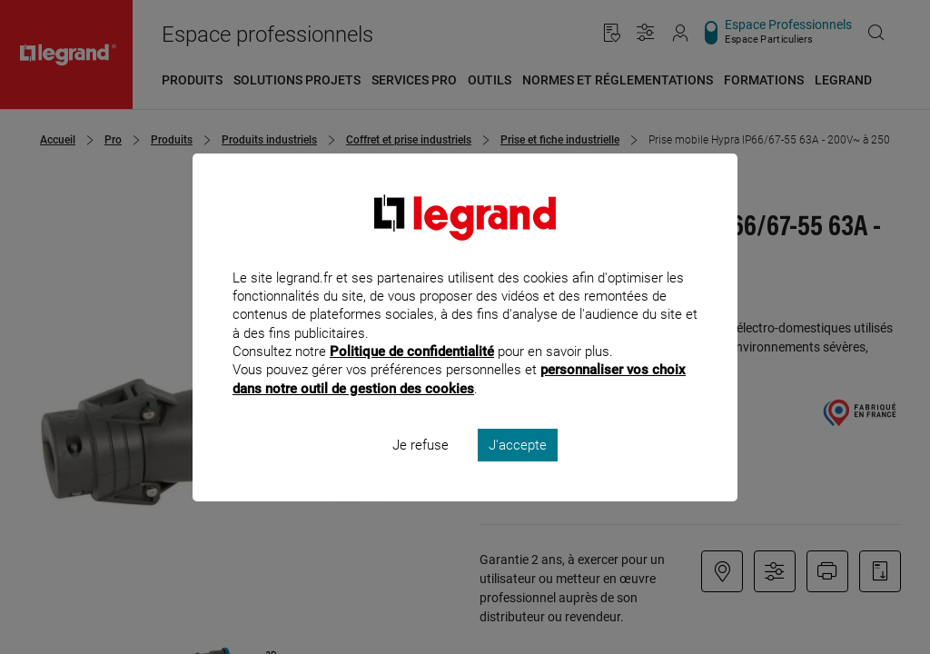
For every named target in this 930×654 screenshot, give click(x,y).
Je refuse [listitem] (420, 469)
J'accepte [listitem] (518, 469)
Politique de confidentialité (412, 376)
